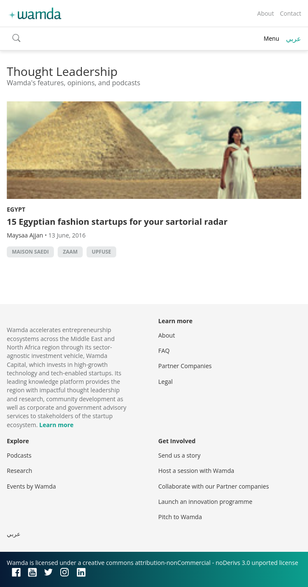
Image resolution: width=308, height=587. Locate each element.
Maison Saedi (30, 251)
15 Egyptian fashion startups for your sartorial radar (117, 221)
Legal (165, 381)
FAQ (164, 351)
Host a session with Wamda (196, 471)
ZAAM (70, 251)
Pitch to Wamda (180, 517)
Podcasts (19, 455)
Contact (290, 13)
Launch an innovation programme (205, 502)
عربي (293, 38)
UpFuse (101, 251)
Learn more (56, 425)
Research (19, 471)
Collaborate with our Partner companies (213, 486)
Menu (271, 38)
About (265, 13)
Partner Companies (185, 366)
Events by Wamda (31, 486)
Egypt (16, 209)
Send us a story (179, 455)
